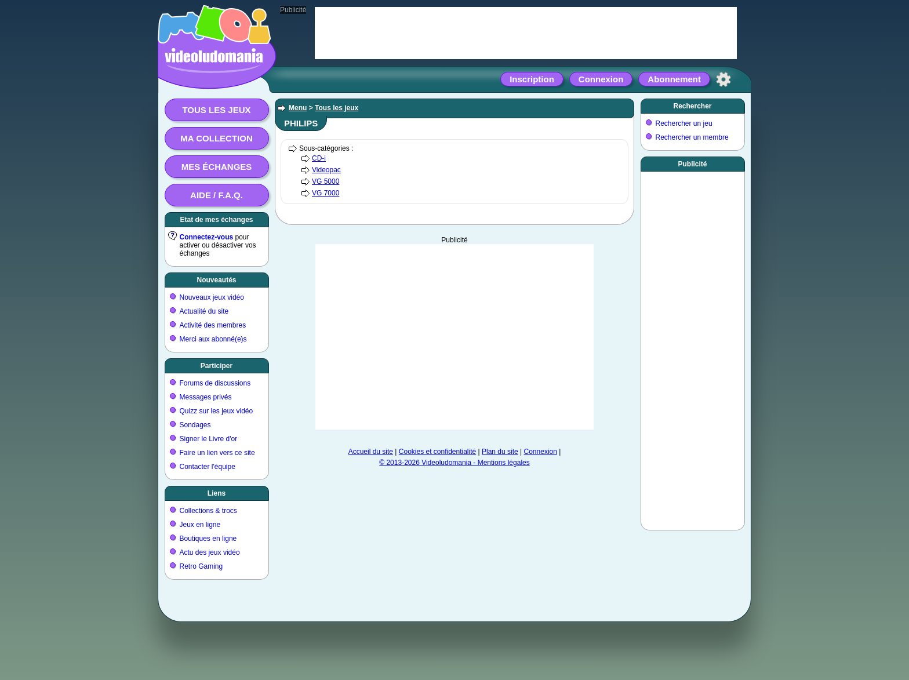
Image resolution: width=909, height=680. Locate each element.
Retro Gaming (201, 566)
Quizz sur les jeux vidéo (216, 411)
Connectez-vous (207, 237)
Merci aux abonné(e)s (213, 339)
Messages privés (206, 397)
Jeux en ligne (200, 525)
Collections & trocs (208, 511)
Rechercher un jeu (684, 123)
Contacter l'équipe (207, 467)
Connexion (601, 79)
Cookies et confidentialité (437, 452)
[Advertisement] (454, 337)
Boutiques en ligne (208, 538)
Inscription (532, 79)
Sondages (195, 425)
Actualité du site (204, 311)
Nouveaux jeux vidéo (212, 297)
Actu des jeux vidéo (210, 552)
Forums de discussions (215, 383)
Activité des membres (213, 325)
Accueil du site (370, 452)
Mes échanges (216, 167)
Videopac (326, 170)
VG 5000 (325, 181)
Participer (216, 366)
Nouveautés (216, 280)
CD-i (319, 158)
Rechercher (692, 106)
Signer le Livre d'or (209, 439)
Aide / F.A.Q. (216, 195)
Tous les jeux (216, 110)
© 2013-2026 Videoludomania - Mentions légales (454, 463)
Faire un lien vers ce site (217, 453)
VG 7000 (325, 193)
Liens (217, 493)
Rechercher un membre (692, 137)
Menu (298, 108)
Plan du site (500, 452)
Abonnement (674, 79)
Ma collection (216, 138)
